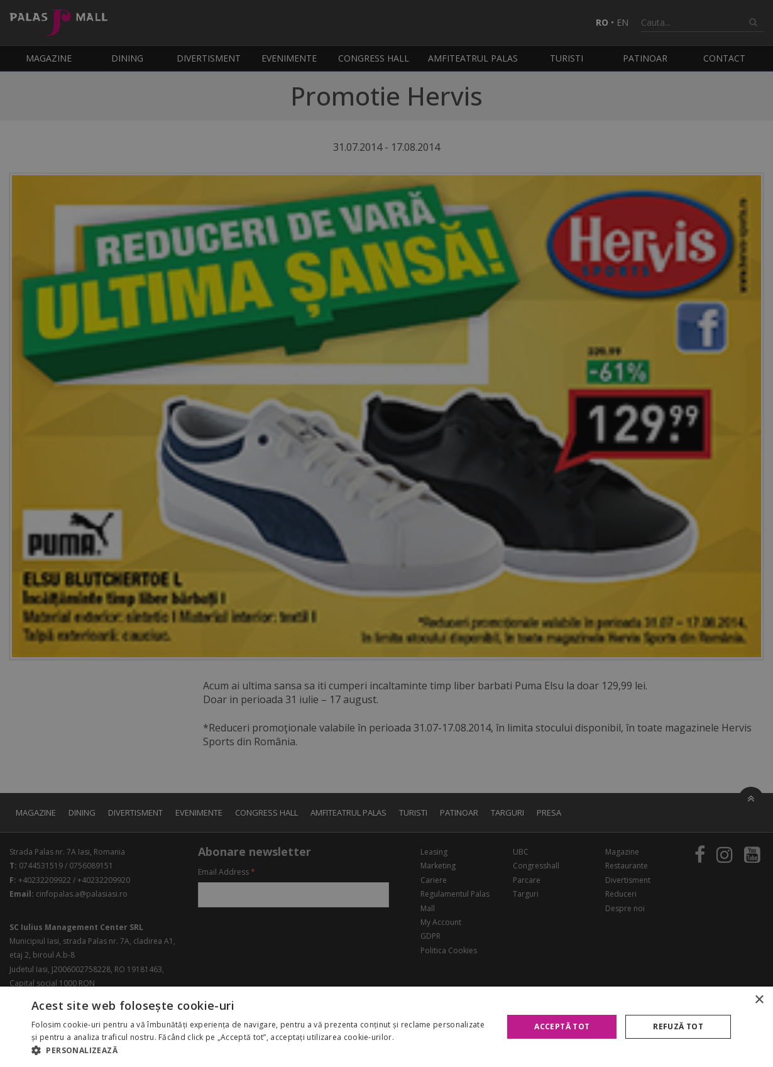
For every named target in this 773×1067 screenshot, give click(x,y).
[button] (260, 1051)
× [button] (759, 1000)
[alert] (386, 533)
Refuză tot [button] (678, 1026)
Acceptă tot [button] (561, 1026)
